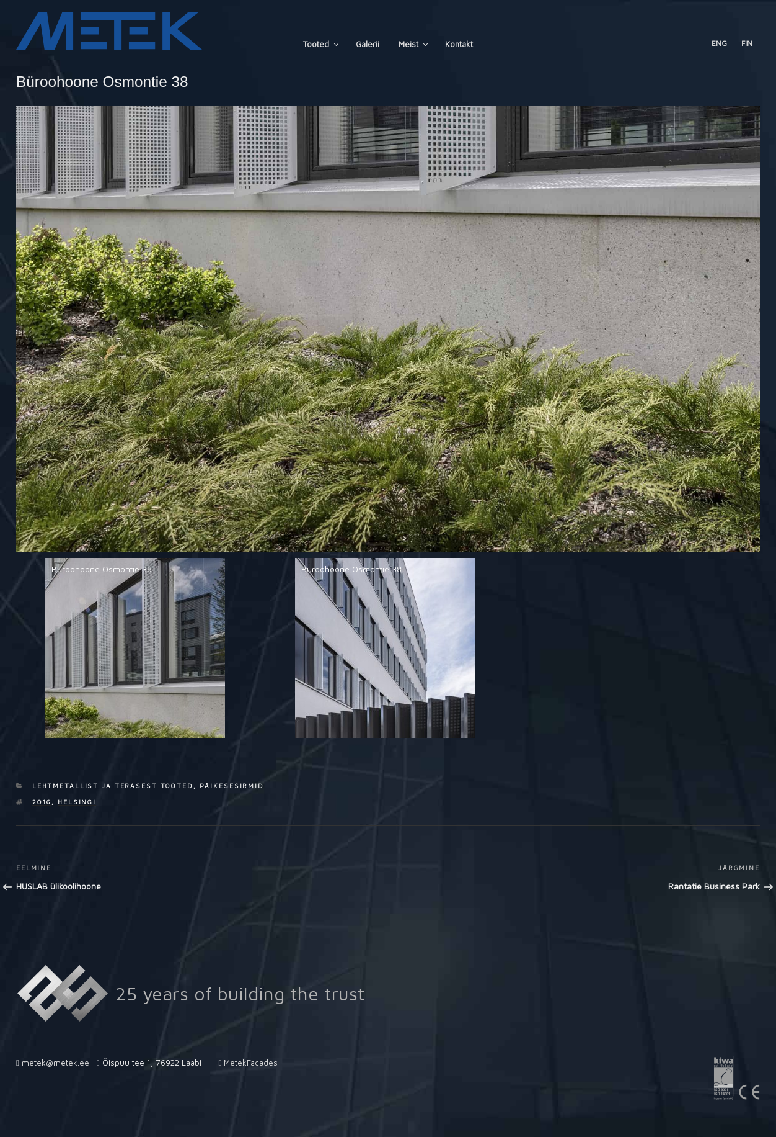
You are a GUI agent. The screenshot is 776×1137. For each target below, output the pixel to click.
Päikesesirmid (232, 785)
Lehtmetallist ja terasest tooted (112, 785)
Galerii (367, 44)
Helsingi (77, 802)
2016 (42, 802)
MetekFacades (251, 1062)
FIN (746, 43)
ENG (719, 43)
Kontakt (459, 44)
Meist (414, 44)
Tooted (321, 44)
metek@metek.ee (55, 1062)
